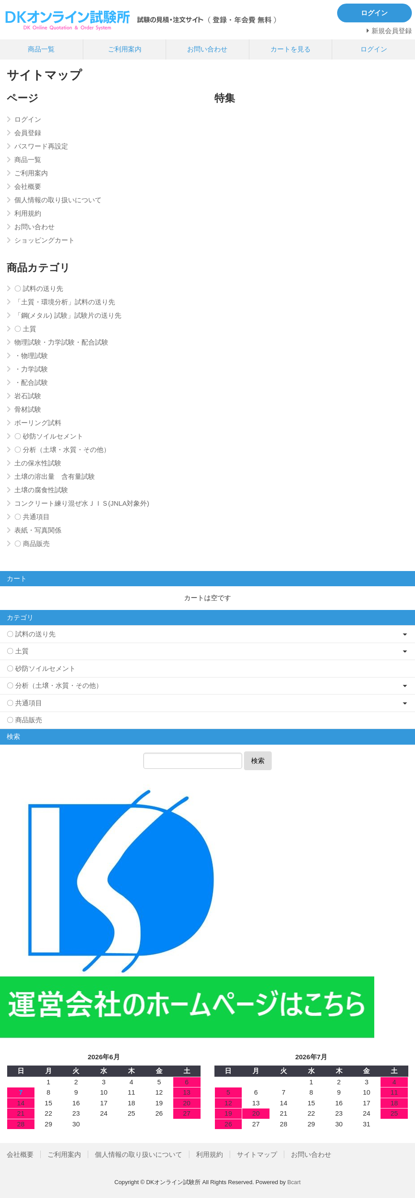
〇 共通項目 (24, 703)
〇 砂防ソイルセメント (41, 668)
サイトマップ (257, 1154)
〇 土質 (18, 651)
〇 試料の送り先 (31, 634)
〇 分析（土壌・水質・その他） (55, 685)
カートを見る (290, 49)
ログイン (373, 49)
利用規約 (209, 1154)
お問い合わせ (207, 49)
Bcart (294, 1182)
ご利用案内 (124, 49)
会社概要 (20, 1154)
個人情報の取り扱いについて (138, 1154)
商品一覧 (41, 49)
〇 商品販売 (24, 720)
